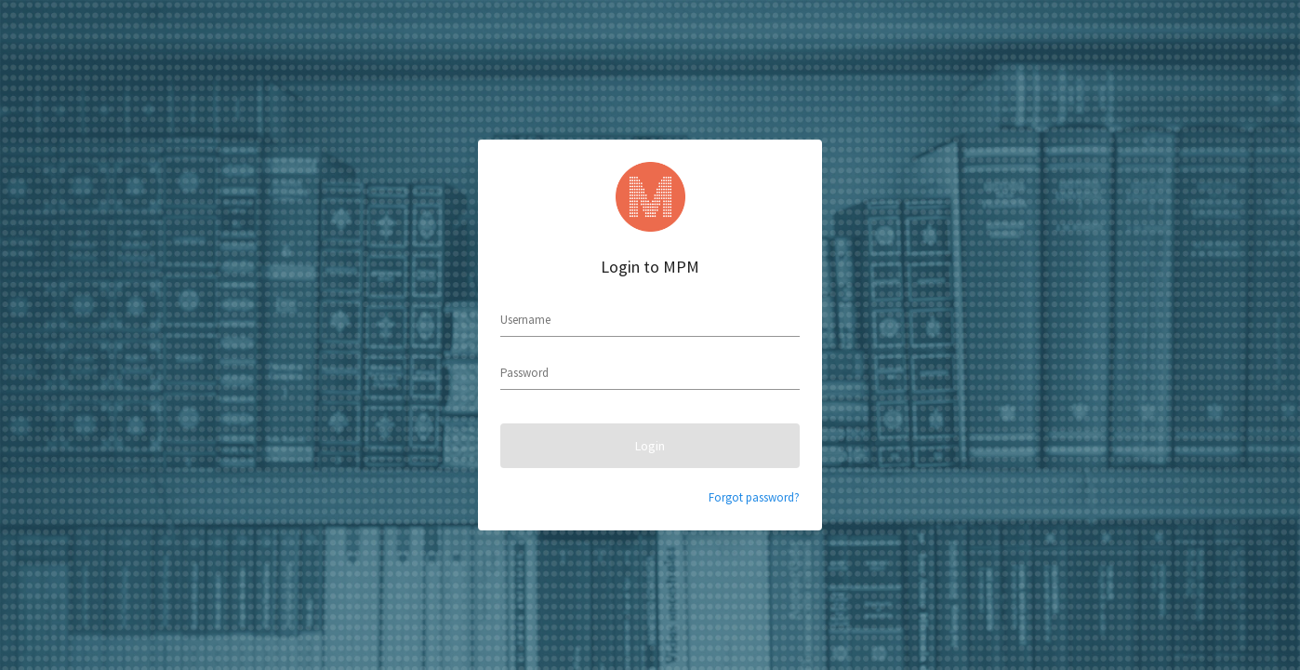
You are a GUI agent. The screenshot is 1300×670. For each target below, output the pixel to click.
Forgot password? (754, 497)
